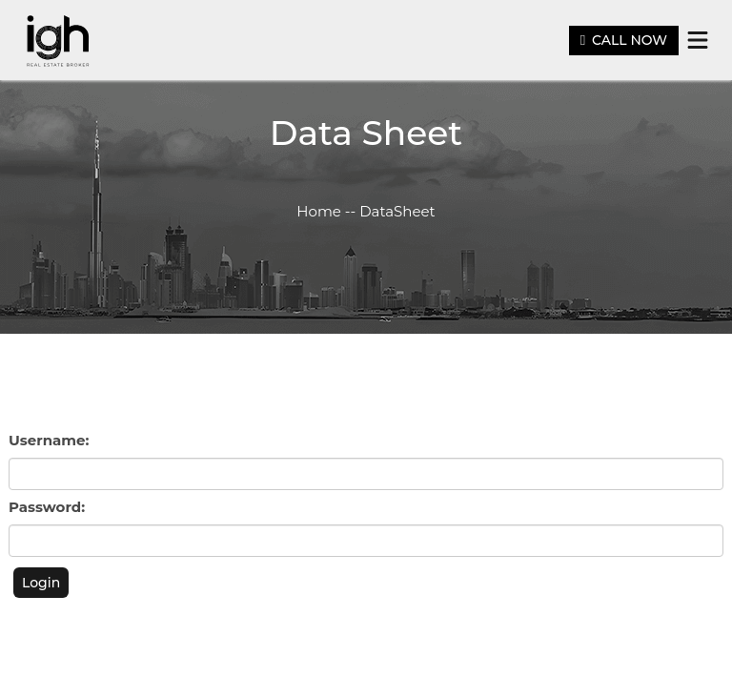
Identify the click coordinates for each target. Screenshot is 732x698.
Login (41, 582)
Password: (47, 507)
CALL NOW (623, 40)
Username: (49, 440)
